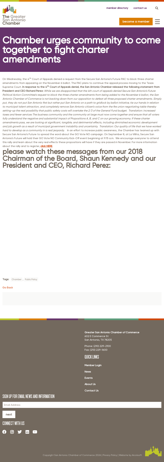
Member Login (93, 365)
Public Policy (31, 279)
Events (89, 377)
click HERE (46, 146)
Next (9, 414)
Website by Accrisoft (130, 455)
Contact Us (92, 390)
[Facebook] (5, 432)
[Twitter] (21, 432)
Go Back (7, 287)
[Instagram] (13, 432)
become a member (136, 21)
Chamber (16, 279)
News (88, 371)
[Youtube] (36, 432)
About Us (90, 384)
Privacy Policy (110, 455)
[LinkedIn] (28, 432)
